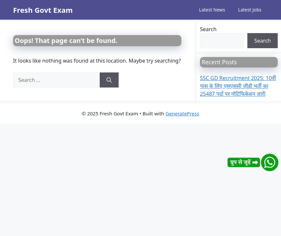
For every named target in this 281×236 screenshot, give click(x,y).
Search (208, 29)
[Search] (109, 80)
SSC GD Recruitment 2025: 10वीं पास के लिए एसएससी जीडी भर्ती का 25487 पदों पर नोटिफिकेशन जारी (238, 85)
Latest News (212, 10)
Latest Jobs (249, 10)
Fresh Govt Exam (43, 10)
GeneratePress (182, 113)
